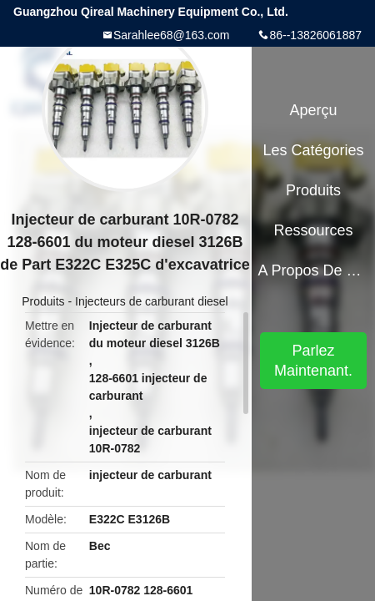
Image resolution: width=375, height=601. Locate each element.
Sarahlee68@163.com (171, 35)
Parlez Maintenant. (313, 360)
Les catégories (313, 150)
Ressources (313, 230)
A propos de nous (313, 270)
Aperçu (314, 110)
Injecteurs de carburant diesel (151, 301)
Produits (43, 301)
